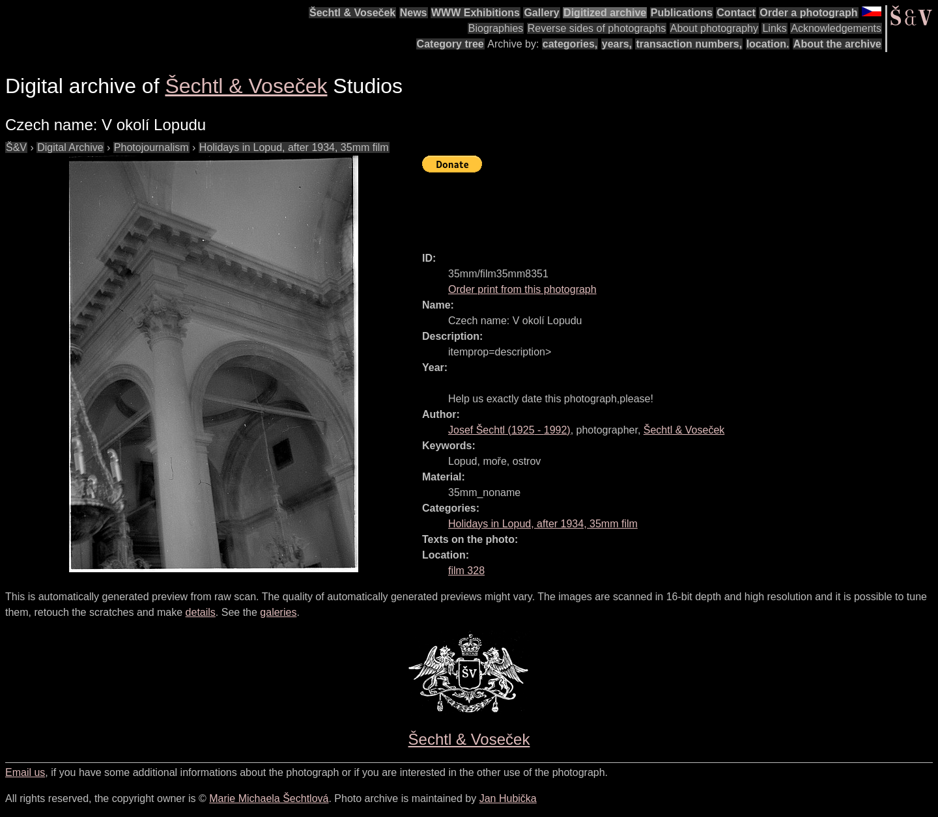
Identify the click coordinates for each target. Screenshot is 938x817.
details (201, 612)
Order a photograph (808, 12)
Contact (736, 12)
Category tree (450, 43)
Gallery (541, 12)
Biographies (496, 28)
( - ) (509, 430)
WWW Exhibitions (475, 12)
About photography (714, 28)
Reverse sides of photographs (597, 28)
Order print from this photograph (522, 289)
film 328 (466, 570)
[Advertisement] (659, 206)
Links (774, 28)
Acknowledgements (836, 28)
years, (617, 43)
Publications (682, 12)
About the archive (837, 43)
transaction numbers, (689, 43)
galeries (278, 612)
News (413, 12)
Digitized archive (604, 12)
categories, (570, 43)
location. (767, 43)
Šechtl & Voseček (352, 12)
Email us (25, 772)
